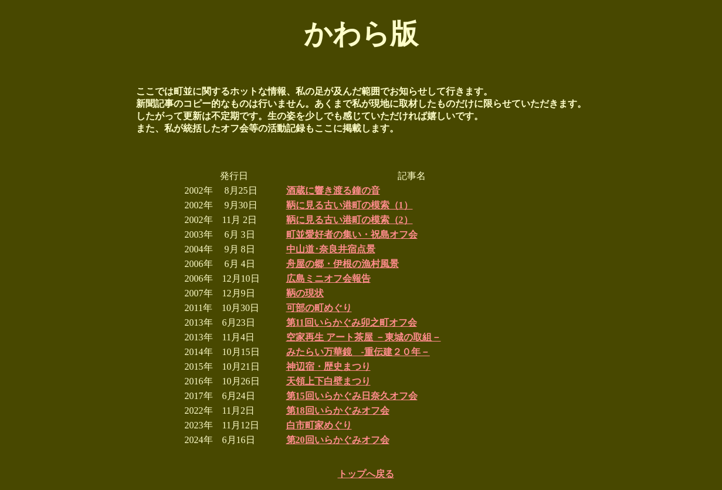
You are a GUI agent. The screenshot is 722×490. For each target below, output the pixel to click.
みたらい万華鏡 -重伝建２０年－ (358, 352)
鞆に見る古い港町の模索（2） (349, 220)
